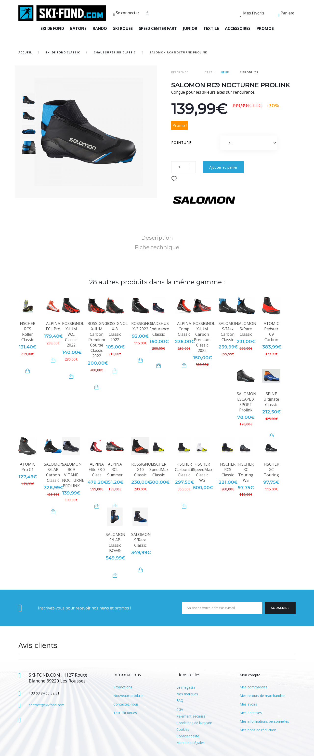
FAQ (179, 700)
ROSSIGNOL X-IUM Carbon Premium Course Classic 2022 (99, 340)
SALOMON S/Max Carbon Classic (228, 331)
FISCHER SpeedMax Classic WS (202, 472)
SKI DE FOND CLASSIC (63, 52)
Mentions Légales (190, 742)
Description (157, 238)
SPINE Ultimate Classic (271, 399)
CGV (179, 709)
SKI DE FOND (52, 28)
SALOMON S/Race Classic (246, 329)
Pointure (182, 142)
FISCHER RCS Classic (228, 469)
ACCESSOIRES (237, 28)
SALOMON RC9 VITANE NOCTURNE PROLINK (73, 474)
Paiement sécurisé (191, 716)
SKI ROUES (123, 28)
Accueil (25, 52)
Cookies (182, 729)
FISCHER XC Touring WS (246, 472)
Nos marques (187, 694)
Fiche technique (157, 247)
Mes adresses (251, 712)
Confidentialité (187, 736)
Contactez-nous (126, 704)
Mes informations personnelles (264, 721)
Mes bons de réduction (258, 730)
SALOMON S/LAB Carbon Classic (54, 472)
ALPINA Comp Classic (184, 329)
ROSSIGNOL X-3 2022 (142, 326)
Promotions (122, 687)
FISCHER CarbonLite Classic (185, 469)
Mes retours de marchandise (262, 695)
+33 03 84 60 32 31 (44, 693)
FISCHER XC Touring (271, 469)
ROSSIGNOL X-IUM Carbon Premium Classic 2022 (204, 337)
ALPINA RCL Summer (115, 469)
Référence (179, 72)
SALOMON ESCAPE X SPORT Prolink (246, 402)
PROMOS (265, 28)
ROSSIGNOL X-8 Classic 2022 (117, 331)
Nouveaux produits (128, 695)
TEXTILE (211, 28)
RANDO (100, 28)
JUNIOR (190, 28)
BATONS (78, 28)
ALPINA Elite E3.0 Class (97, 469)
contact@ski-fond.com (47, 705)
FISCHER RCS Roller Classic (27, 331)
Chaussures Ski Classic (115, 52)
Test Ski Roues (125, 712)
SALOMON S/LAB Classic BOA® (115, 542)
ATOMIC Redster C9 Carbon (271, 331)
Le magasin (185, 687)
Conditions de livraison (194, 722)
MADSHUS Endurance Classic (159, 329)
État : (210, 72)
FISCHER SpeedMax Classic (159, 469)
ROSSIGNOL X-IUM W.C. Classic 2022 (73, 334)
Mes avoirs (248, 704)
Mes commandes (253, 687)
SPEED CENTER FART (158, 28)
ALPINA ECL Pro (53, 326)
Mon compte (250, 675)
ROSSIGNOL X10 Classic (142, 469)
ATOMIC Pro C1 (27, 466)
